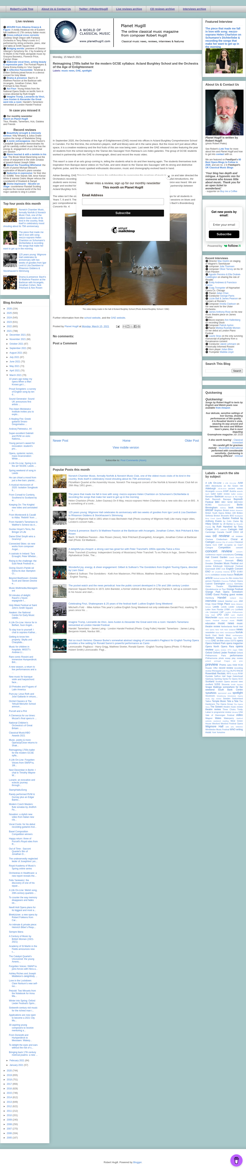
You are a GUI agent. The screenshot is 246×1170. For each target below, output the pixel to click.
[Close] (169, 176)
